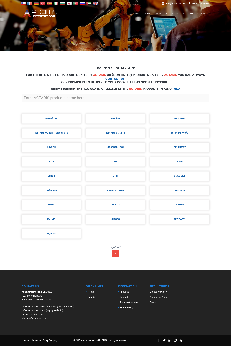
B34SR (51, 176)
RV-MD (51, 219)
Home (136, 13)
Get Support (178, 13)
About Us (161, 13)
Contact (202, 13)
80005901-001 (115, 147)
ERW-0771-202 (115, 190)
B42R (115, 176)
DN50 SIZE (179, 176)
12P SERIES (180, 118)
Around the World (158, 296)
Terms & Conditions (129, 302)
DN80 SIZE (51, 190)
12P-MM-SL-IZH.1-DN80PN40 (51, 133)
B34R (180, 162)
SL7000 (115, 219)
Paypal (153, 302)
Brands (148, 13)
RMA (191, 13)
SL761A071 (179, 219)
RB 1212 (115, 205)
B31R (51, 162)
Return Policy (126, 307)
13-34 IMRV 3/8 (179, 133)
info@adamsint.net (175, 3)
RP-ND (180, 205)
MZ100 (51, 205)
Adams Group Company (46, 340)
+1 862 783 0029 (201, 3)
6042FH (51, 147)
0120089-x (116, 118)
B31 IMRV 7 (180, 147)
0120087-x (51, 118)
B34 (115, 162)
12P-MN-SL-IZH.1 (115, 133)
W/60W (51, 233)
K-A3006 (180, 190)
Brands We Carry (158, 291)
